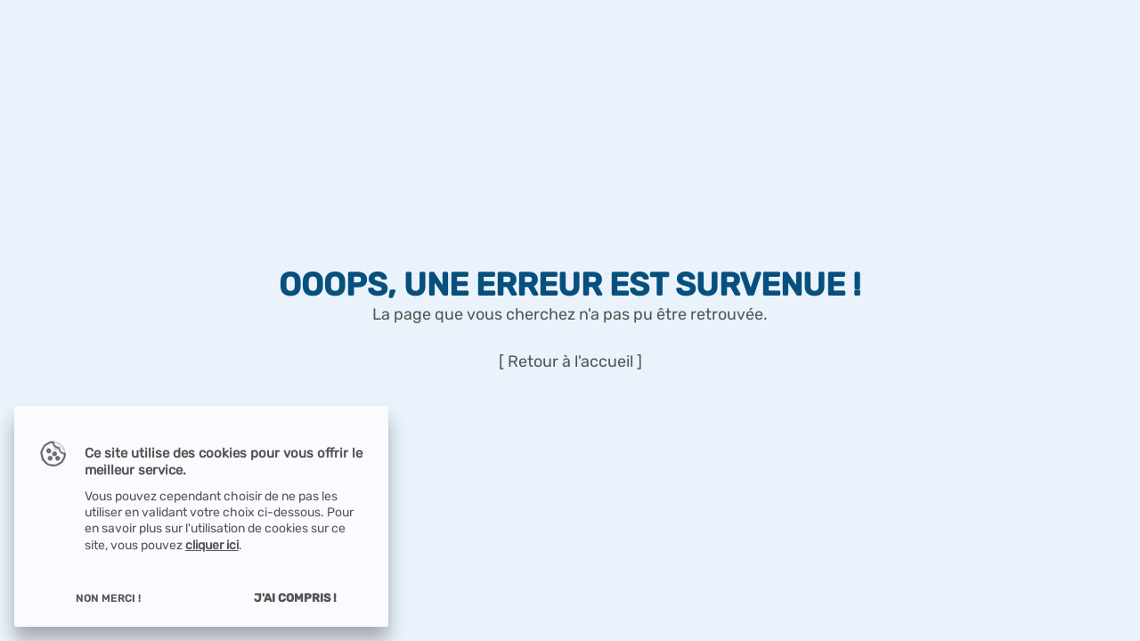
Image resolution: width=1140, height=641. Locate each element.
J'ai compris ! (295, 597)
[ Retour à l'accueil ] (570, 362)
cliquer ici (212, 545)
